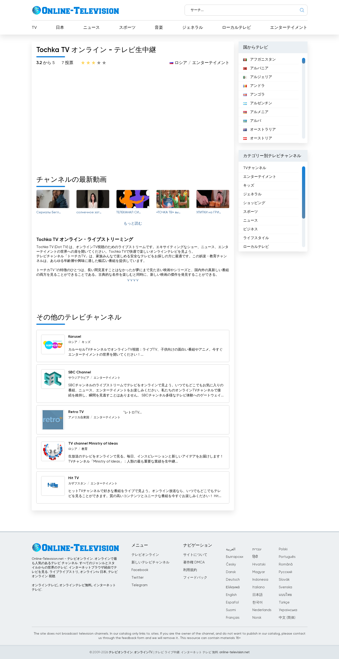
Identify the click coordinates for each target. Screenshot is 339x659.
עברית (256, 549)
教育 (85, 449)
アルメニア (255, 112)
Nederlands (261, 610)
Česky (231, 564)
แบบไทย (285, 595)
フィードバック (195, 577)
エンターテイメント (288, 28)
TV (34, 28)
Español (232, 602)
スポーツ (127, 28)
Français (232, 617)
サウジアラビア (78, 377)
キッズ (86, 342)
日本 (60, 28)
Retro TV (76, 412)
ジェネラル (192, 28)
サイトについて (195, 554)
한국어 (257, 602)
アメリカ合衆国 (78, 417)
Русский (285, 572)
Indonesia (260, 579)
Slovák (284, 579)
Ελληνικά (233, 587)
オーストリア (257, 138)
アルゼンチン (257, 103)
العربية (230, 549)
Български (234, 557)
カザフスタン (77, 483)
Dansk (231, 572)
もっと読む (133, 224)
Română (286, 564)
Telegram (139, 585)
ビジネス (250, 229)
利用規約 (190, 570)
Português (287, 557)
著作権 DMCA (194, 562)
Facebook (139, 570)
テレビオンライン (145, 554)
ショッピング (254, 203)
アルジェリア (257, 77)
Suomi (231, 610)
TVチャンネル (254, 168)
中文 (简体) (287, 617)
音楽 (159, 28)
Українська (288, 610)
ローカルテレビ (236, 28)
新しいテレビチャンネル (150, 562)
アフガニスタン (259, 60)
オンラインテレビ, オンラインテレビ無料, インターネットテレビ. (74, 587)
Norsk (256, 617)
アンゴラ (254, 95)
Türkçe (284, 602)
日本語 (257, 595)
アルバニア (255, 68)
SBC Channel (79, 372)
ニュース (91, 28)
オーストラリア (259, 130)
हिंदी (255, 557)
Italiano (258, 587)
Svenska (285, 587)
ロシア (181, 63)
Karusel (74, 337)
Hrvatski (258, 564)
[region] (273, 98)
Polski (283, 549)
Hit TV (73, 478)
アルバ (252, 121)
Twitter (137, 577)
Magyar (258, 572)
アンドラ (254, 86)
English (231, 595)
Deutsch (233, 579)
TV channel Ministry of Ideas (93, 443)
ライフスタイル (256, 238)
